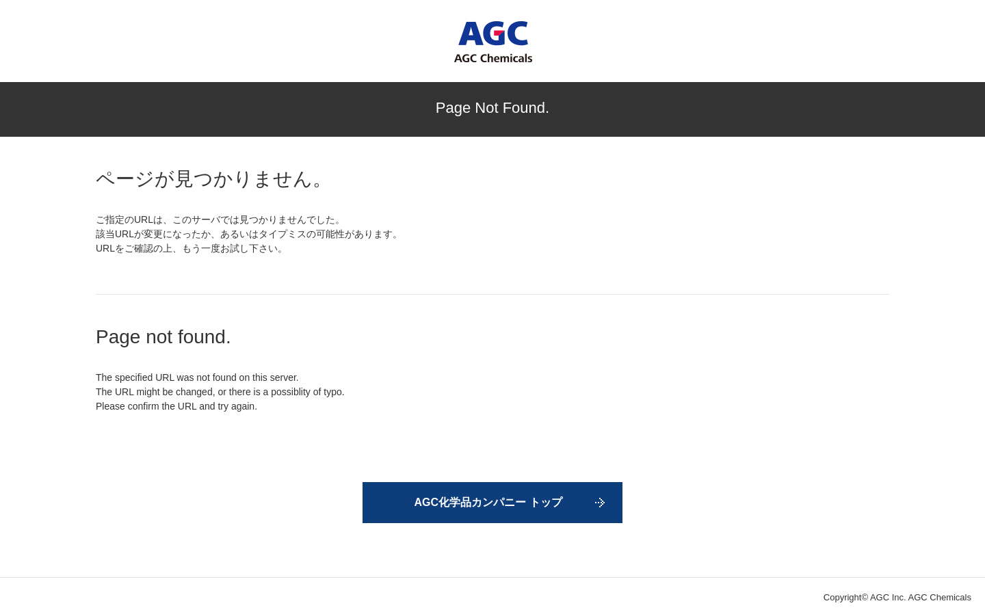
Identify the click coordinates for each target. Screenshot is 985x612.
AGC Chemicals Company (492, 42)
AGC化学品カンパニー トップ (488, 502)
